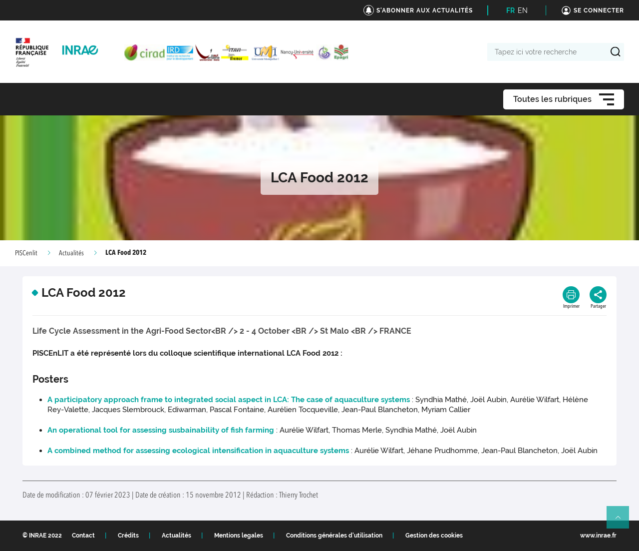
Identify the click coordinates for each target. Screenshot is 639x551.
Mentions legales (238, 535)
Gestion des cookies (434, 535)
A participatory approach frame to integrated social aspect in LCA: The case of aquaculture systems (228, 399)
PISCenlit (26, 253)
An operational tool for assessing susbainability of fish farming (160, 430)
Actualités (71, 253)
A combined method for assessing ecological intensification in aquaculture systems (198, 450)
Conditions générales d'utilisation (334, 535)
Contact (83, 535)
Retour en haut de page (622, 522)
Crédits (128, 535)
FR (510, 10)
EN (523, 10)
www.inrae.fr (598, 535)
